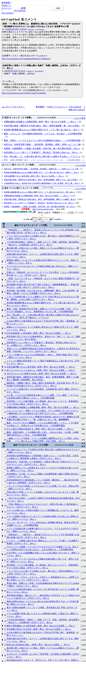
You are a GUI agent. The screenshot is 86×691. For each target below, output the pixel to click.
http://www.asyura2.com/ (43, 209)
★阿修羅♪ (6, 3)
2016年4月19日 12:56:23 (14, 71)
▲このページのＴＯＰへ (13, 107)
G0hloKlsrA (31, 29)
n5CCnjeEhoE (7, 13)
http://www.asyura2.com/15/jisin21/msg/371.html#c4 (24, 93)
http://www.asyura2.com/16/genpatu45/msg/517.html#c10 (26, 59)
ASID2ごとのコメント (57, 107)
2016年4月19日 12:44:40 (15, 29)
